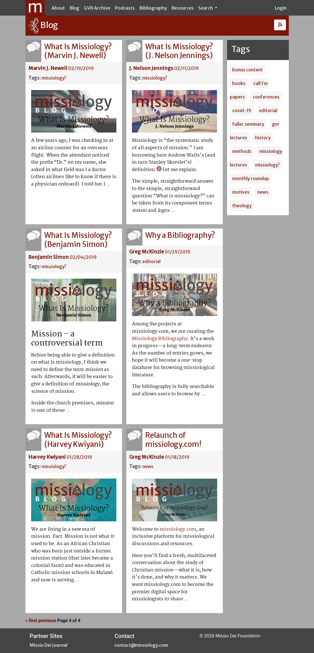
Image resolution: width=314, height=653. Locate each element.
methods (241, 151)
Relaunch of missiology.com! (173, 439)
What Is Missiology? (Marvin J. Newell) (78, 51)
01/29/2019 (177, 252)
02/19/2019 (81, 68)
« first (31, 620)
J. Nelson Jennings (151, 68)
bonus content (247, 69)
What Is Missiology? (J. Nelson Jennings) (179, 51)
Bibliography (153, 8)
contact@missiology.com (141, 645)
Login (281, 8)
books (238, 83)
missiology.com (178, 529)
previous (47, 620)
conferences (266, 97)
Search (206, 8)
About (58, 8)
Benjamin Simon (48, 257)
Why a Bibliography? (180, 235)
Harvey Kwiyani (47, 457)
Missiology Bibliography (160, 339)
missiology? (54, 78)
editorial (151, 261)
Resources (183, 8)
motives (240, 192)
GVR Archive (97, 8)
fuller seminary (248, 124)
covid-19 (241, 110)
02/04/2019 (83, 257)
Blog (74, 8)
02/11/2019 (186, 68)
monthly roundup (250, 178)
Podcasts (125, 8)
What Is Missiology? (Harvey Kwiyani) (78, 439)
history (263, 137)
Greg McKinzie (146, 252)
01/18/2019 (177, 457)
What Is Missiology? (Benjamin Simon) (78, 240)
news (147, 466)
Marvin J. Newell (47, 68)
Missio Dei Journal (48, 645)
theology (242, 205)
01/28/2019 (79, 457)
